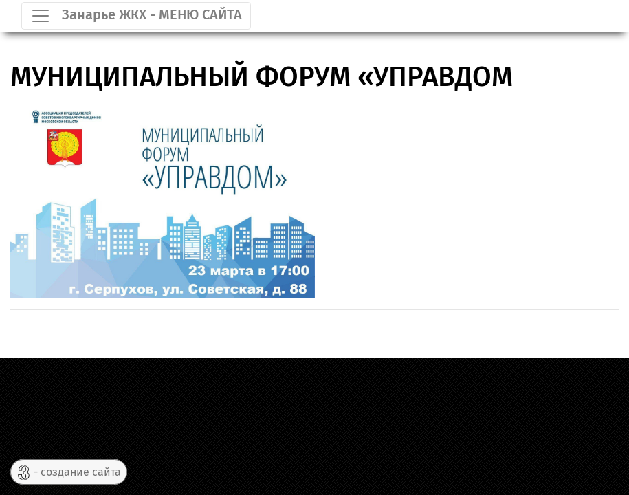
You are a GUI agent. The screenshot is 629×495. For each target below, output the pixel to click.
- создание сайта (68, 472)
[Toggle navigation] (136, 16)
